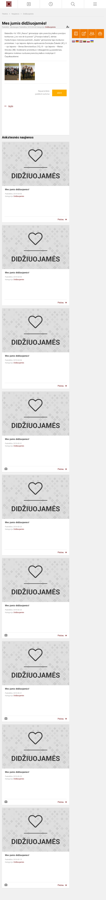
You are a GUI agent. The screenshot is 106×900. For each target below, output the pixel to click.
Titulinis (5, 14)
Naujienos (16, 14)
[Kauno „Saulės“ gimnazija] (8, 4)
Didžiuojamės (28, 14)
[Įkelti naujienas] (29, 4)
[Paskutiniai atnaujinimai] (51, 4)
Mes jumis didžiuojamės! (17, 189)
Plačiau (61, 219)
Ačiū (59, 92)
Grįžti (10, 106)
